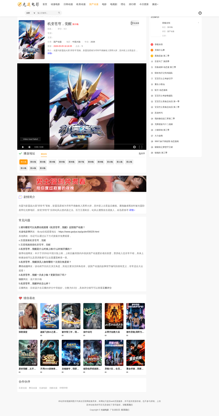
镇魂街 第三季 (159, 153)
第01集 (23, 162)
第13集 (23, 168)
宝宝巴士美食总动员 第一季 (165, 101)
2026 (93, 42)
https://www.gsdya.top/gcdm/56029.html (78, 231)
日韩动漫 (68, 4)
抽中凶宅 (87, 332)
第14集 (33, 168)
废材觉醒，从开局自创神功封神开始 (36, 368)
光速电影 (43, 388)
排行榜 (132, 4)
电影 (104, 4)
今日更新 (143, 4)
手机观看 (135, 23)
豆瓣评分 (107, 288)
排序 (142, 153)
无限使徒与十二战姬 (162, 124)
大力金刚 (157, 135)
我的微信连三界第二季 (163, 118)
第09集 (100, 162)
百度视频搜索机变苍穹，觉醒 (36, 244)
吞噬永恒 (166, 23)
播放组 (44, 154)
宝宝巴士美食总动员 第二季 (165, 107)
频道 (155, 4)
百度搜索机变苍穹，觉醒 (33, 240)
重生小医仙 (158, 84)
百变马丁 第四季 (160, 61)
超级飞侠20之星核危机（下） (54, 332)
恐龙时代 (157, 113)
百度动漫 (23, 388)
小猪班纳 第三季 (160, 130)
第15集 (43, 168)
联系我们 (129, 405)
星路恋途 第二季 (160, 56)
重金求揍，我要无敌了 (137, 368)
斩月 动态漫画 (159, 90)
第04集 (52, 162)
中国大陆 (76, 42)
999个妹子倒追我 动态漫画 (165, 141)
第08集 (91, 162)
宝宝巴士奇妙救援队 (162, 95)
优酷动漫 (53, 388)
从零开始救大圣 (112, 332)
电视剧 (113, 4)
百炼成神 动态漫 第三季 (163, 67)
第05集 (62, 162)
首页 (44, 4)
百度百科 (55, 257)
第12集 (129, 162)
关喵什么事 (158, 50)
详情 (49, 53)
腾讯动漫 (23, 266)
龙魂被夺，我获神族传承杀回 (76, 368)
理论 (123, 4)
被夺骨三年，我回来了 (72, 332)
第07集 (81, 162)
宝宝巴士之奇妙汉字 (162, 78)
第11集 (120, 162)
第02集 (33, 162)
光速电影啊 (24, 231)
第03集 (43, 162)
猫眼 (21, 279)
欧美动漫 (80, 4)
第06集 (72, 162)
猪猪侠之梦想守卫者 (162, 147)
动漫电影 (55, 4)
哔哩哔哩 (64, 388)
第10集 (110, 162)
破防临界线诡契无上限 (94, 368)
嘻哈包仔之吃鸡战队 (162, 73)
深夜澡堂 (23, 332)
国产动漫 (93, 4)
